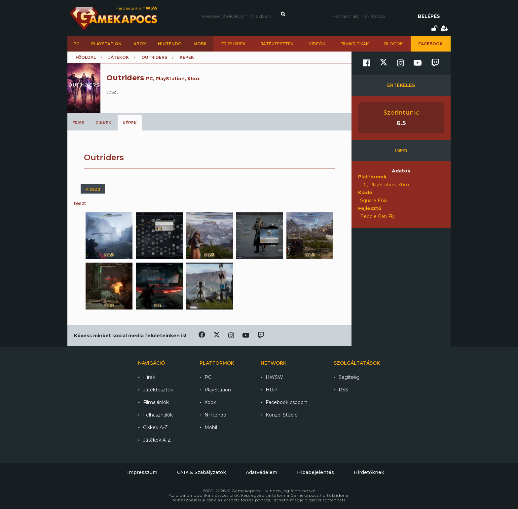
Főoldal (86, 57)
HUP (271, 390)
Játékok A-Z (157, 440)
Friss (78, 122)
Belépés (429, 16)
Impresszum (142, 472)
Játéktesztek (277, 43)
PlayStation (106, 43)
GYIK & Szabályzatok (201, 472)
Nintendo (170, 43)
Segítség (349, 377)
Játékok (118, 57)
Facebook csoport (286, 402)
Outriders (154, 57)
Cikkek (103, 122)
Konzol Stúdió (282, 415)
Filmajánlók (156, 402)
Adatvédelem (261, 472)
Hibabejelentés (315, 472)
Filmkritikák (355, 43)
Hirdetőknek (369, 472)
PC (76, 43)
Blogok (393, 43)
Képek (130, 122)
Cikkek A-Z (155, 427)
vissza (93, 189)
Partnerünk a (137, 8)
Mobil (200, 43)
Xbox (139, 43)
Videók (317, 43)
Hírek (149, 377)
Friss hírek (233, 43)
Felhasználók (158, 415)
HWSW (274, 377)
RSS (343, 390)
